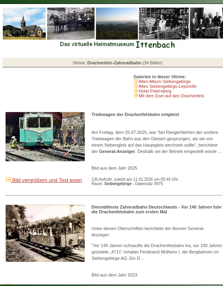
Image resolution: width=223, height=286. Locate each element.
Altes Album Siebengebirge (164, 81)
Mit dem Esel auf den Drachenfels (170, 95)
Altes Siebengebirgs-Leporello (166, 86)
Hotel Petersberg (154, 91)
